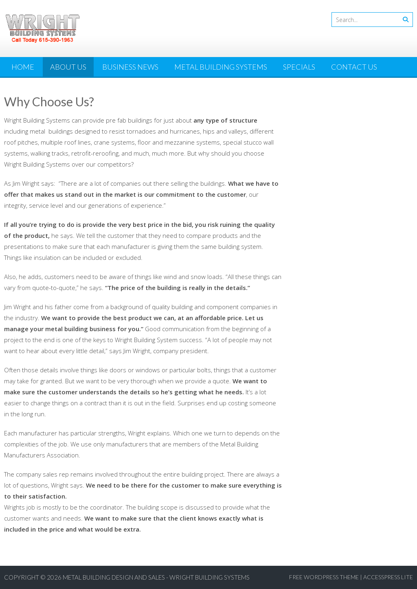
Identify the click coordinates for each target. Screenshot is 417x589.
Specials (299, 66)
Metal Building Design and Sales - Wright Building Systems (156, 577)
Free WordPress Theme (324, 577)
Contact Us (354, 66)
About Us (68, 66)
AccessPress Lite (388, 577)
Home (22, 66)
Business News (130, 66)
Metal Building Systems (220, 66)
